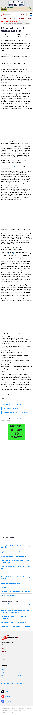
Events (19, 669)
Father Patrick (16, 166)
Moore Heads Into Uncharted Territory (14, 556)
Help (18, 678)
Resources (20, 675)
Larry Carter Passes (7, 587)
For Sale (3, 678)
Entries (3, 18)
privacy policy (10, 712)
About (19, 681)
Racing (3, 669)
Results (12, 18)
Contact (19, 684)
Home (3, 662)
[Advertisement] (16, 464)
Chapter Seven (4, 68)
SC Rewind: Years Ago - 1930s (10, 583)
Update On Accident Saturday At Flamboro (15, 552)
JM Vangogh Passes (8, 595)
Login (24, 14)
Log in (19, 418)
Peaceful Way (11, 253)
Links (18, 672)
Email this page (6, 35)
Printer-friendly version (18, 35)
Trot (2, 675)
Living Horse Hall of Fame (10, 412)
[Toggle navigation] (30, 14)
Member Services (6, 681)
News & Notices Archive (11, 21)
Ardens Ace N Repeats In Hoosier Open (14, 622)
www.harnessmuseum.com (7, 387)
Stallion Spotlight (7, 684)
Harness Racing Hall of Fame (11, 409)
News (2, 21)
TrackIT (21, 18)
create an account (27, 418)
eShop (30, 18)
